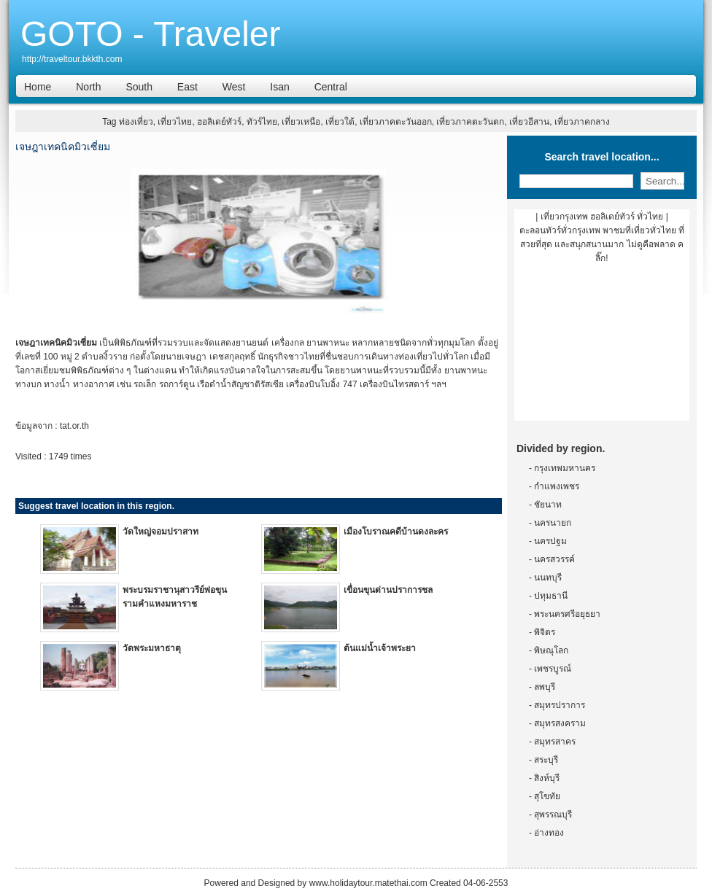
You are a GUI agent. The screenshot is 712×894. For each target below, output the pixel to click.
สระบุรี (546, 760)
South (138, 87)
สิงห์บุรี (547, 778)
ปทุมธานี (551, 596)
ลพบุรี (544, 687)
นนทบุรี (548, 577)
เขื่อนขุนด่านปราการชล (388, 590)
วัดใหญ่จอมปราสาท (160, 531)
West (234, 87)
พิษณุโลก (551, 650)
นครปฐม (550, 541)
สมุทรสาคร (555, 741)
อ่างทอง (549, 833)
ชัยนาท (548, 505)
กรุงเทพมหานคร (564, 468)
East (187, 87)
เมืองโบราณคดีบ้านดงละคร (396, 531)
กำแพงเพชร (556, 486)
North (88, 87)
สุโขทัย (547, 796)
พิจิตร (544, 632)
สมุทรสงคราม (560, 723)
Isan (279, 87)
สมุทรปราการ (559, 705)
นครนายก (552, 523)
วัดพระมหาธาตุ (152, 648)
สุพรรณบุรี (553, 814)
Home (37, 87)
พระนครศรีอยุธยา (567, 614)
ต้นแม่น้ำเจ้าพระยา (380, 648)
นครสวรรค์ (554, 559)
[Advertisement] (601, 348)
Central (330, 87)
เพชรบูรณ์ (552, 669)
